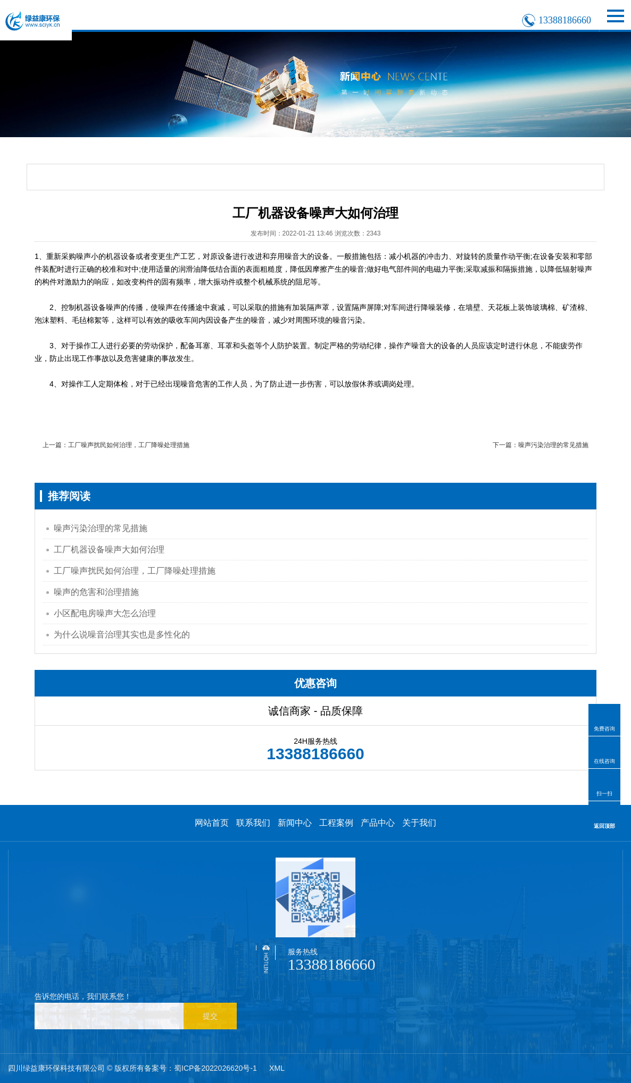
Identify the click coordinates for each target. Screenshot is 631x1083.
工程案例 (336, 822)
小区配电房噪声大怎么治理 (105, 613)
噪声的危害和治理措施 (96, 592)
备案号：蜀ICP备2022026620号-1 (200, 1068)
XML (277, 1068)
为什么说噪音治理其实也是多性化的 (122, 634)
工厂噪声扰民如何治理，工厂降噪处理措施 (134, 570)
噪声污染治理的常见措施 (100, 528)
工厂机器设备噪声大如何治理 (109, 549)
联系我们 (253, 822)
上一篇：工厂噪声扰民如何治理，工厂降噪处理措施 (116, 445)
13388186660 (564, 20)
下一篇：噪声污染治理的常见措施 (540, 445)
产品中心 (378, 822)
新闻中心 (295, 822)
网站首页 (212, 822)
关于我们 (419, 822)
